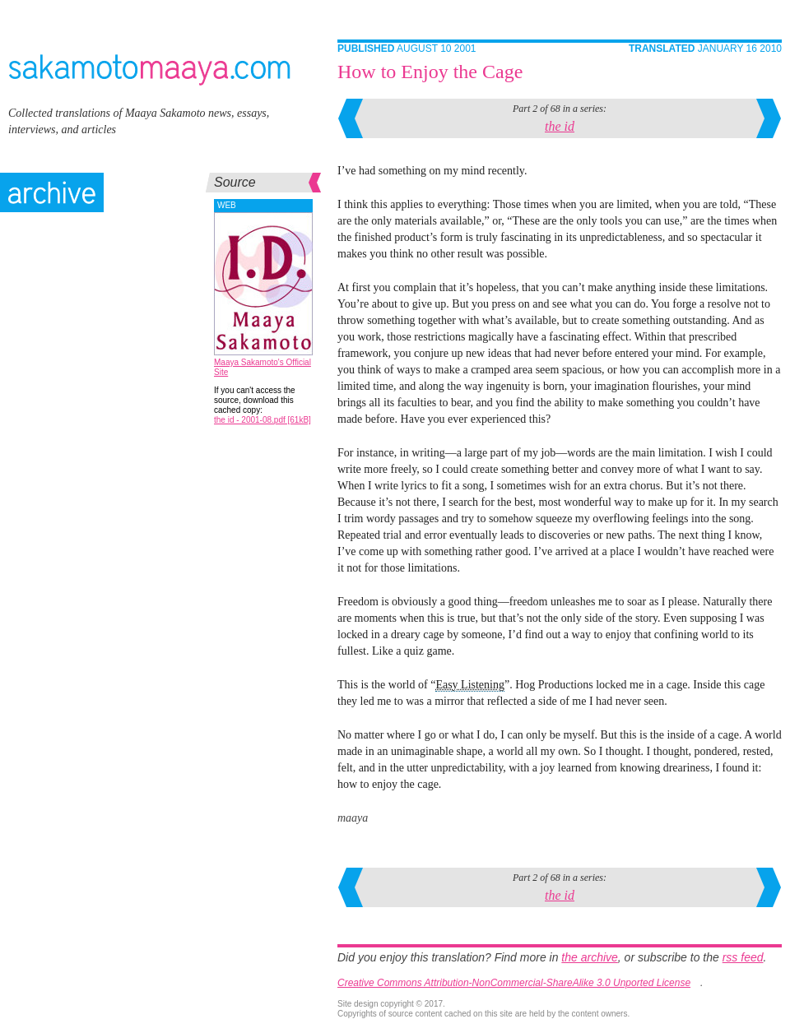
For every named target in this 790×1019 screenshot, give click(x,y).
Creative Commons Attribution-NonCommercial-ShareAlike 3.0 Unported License (513, 983)
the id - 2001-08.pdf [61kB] (262, 419)
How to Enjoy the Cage (430, 71)
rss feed (743, 957)
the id (559, 126)
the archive (589, 957)
